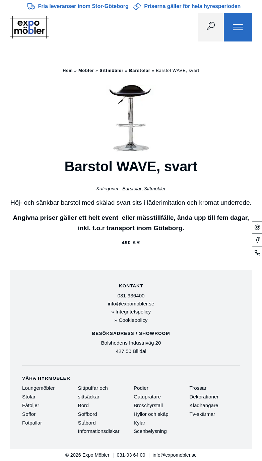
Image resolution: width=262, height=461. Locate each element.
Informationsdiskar (99, 431)
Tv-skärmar (202, 414)
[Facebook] (257, 240)
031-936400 (130, 295)
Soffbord (87, 414)
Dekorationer (203, 396)
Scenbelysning (150, 431)
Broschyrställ (148, 405)
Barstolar (139, 70)
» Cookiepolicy (131, 320)
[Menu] (238, 27)
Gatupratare (147, 396)
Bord (83, 405)
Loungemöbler (38, 388)
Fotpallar (32, 423)
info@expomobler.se (131, 303)
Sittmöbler (111, 70)
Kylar (139, 423)
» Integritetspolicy (131, 311)
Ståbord (87, 423)
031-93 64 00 (131, 455)
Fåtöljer (30, 405)
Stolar (29, 396)
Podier (141, 388)
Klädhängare (203, 405)
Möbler (86, 70)
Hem (68, 70)
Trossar (197, 388)
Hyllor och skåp (151, 414)
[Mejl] (257, 227)
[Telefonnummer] (257, 253)
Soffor (29, 414)
